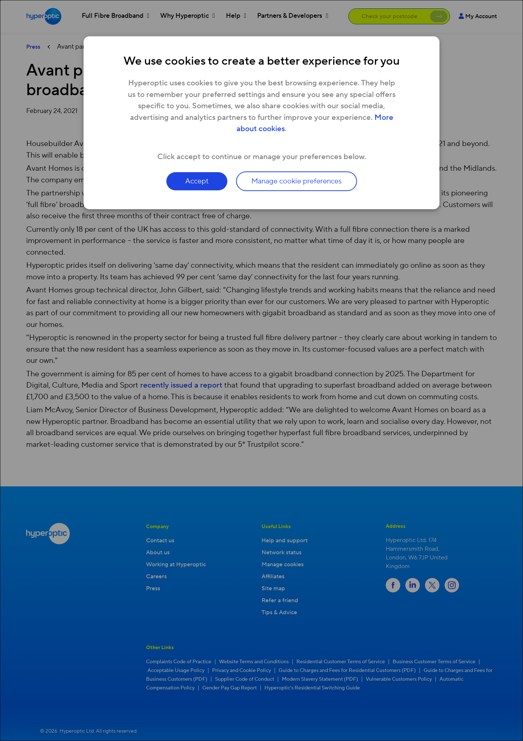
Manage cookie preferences (296, 181)
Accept (196, 181)
